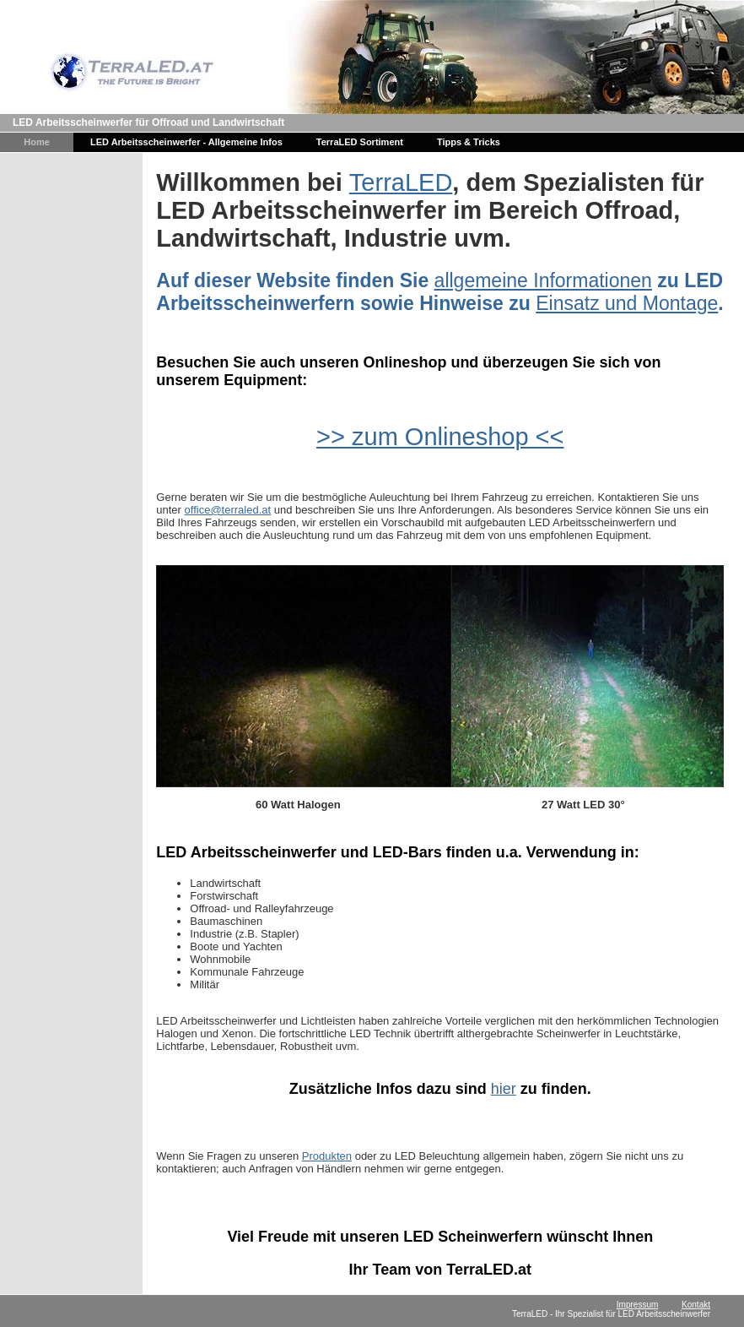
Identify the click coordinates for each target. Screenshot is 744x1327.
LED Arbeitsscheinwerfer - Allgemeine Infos (186, 142)
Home (37, 142)
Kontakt (696, 1304)
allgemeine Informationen (543, 280)
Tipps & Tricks (468, 142)
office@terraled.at (228, 509)
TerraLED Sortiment (359, 142)
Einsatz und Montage (627, 303)
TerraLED (401, 182)
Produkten (327, 1156)
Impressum (637, 1304)
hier (503, 1088)
